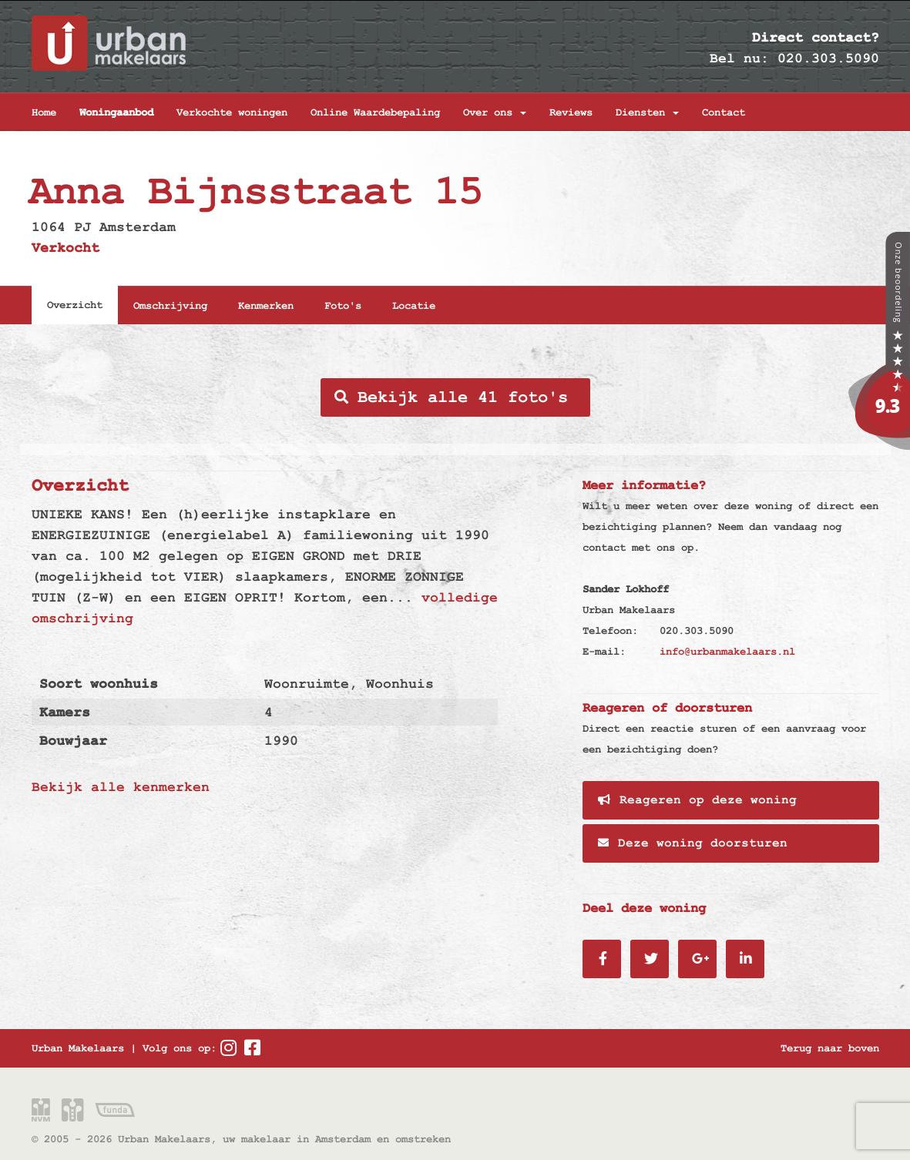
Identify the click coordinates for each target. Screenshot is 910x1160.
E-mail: (604, 651)
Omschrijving (170, 305)
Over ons (494, 112)
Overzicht (74, 305)
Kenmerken (266, 305)
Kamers (64, 712)
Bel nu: (739, 58)
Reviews (571, 112)
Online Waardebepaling (375, 112)
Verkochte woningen (231, 112)
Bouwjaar (73, 740)
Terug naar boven (830, 1048)
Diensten (647, 112)
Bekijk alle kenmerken (121, 786)
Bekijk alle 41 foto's (451, 397)
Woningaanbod (116, 112)
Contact (723, 112)
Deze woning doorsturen (692, 843)
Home (44, 112)
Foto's (342, 305)
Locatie (413, 305)
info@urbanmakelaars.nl (727, 651)
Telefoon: (610, 630)
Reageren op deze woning (697, 800)
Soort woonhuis (98, 683)
